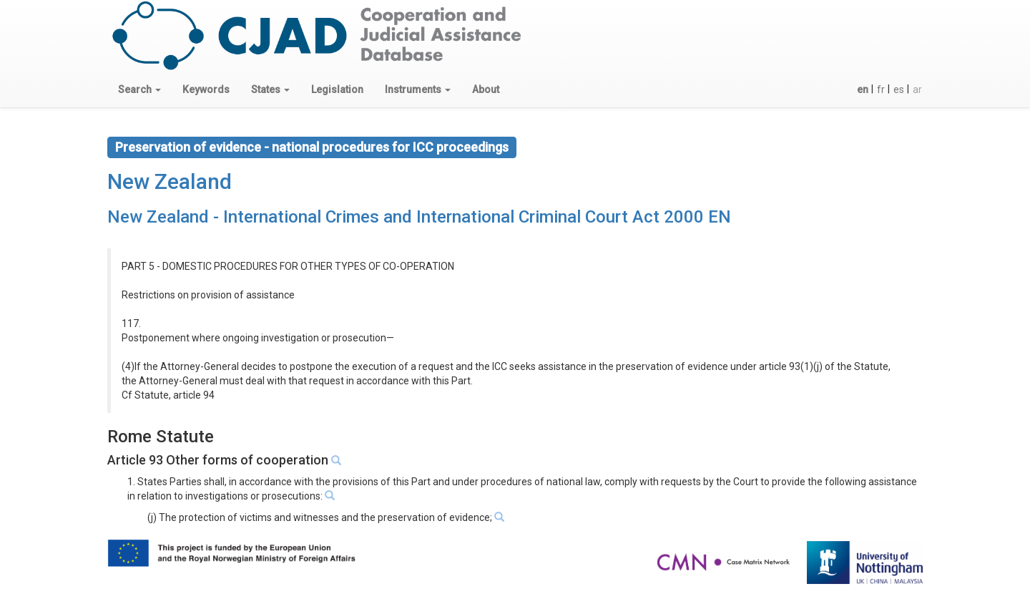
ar (917, 89)
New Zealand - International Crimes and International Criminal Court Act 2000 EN (419, 217)
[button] (139, 89)
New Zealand (169, 181)
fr (881, 89)
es (898, 89)
